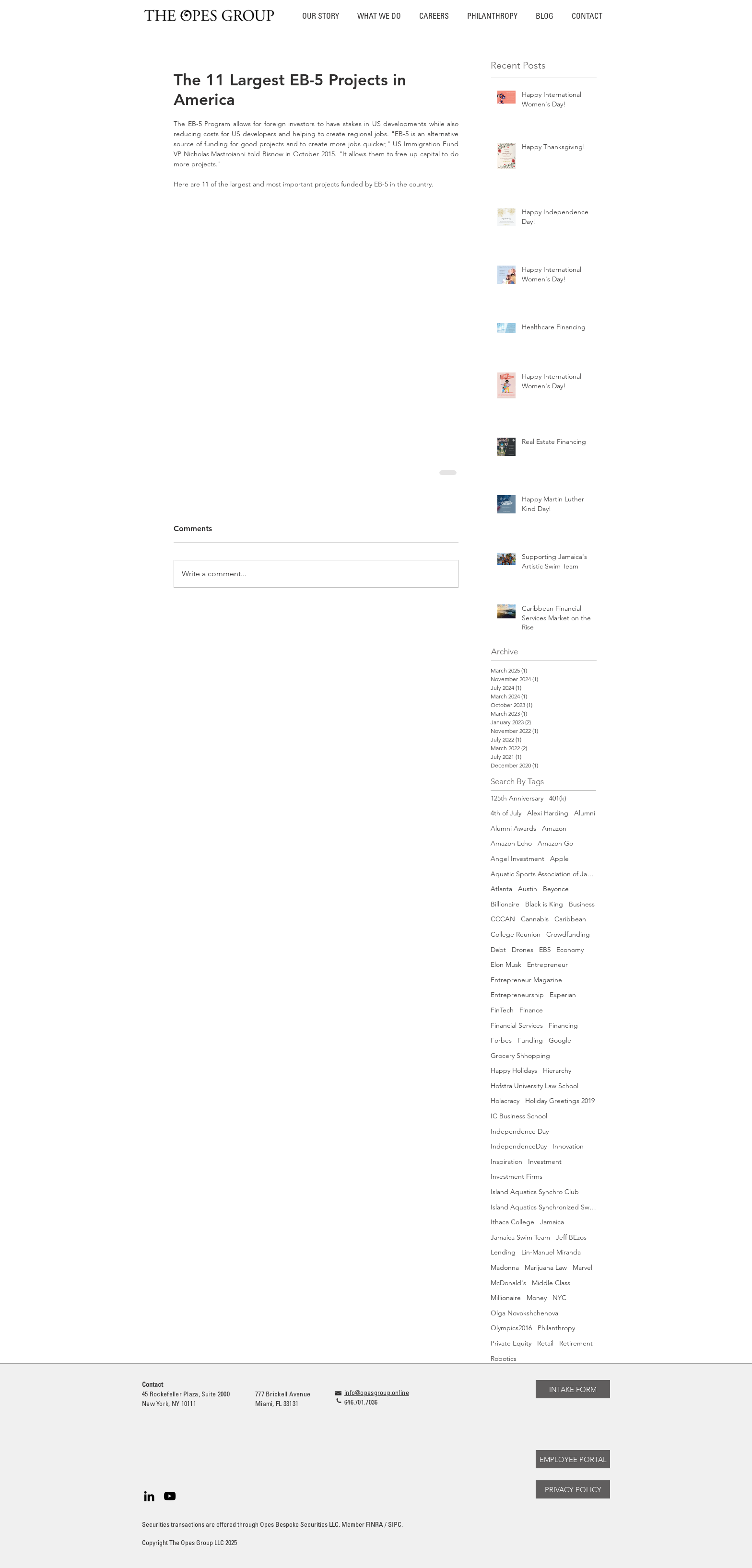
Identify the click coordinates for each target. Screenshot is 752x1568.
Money (537, 1297)
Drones (522, 949)
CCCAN (503, 919)
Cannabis (535, 919)
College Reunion (515, 934)
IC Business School (519, 1116)
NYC (559, 1297)
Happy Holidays (514, 1070)
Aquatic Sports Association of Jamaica (543, 874)
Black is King (544, 904)
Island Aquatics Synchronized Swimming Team (543, 1207)
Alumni (584, 813)
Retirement (576, 1343)
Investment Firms (516, 1176)
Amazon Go (555, 843)
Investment (545, 1161)
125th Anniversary (517, 798)
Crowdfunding (568, 934)
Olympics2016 (511, 1328)
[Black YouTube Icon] (170, 1496)
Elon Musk (506, 964)
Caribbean (570, 919)
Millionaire (506, 1297)
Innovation (568, 1146)
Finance (531, 1010)
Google (560, 1040)
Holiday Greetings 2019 (560, 1100)
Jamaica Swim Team (520, 1237)
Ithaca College (512, 1222)
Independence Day (520, 1131)
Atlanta (501, 888)
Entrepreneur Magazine (526, 980)
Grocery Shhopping (520, 1055)
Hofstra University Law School (534, 1085)
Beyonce (556, 888)
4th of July (506, 813)
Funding (530, 1040)
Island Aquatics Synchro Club (535, 1191)
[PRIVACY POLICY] (573, 1489)
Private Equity (511, 1343)
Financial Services (517, 1025)
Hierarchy (557, 1070)
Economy (570, 949)
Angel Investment (517, 858)
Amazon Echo (511, 843)
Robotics (504, 1358)
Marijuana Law (546, 1267)
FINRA (374, 1525)
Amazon (554, 828)
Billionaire (505, 904)
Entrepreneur (547, 964)
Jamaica (552, 1222)
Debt (498, 949)
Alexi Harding (547, 813)
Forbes (501, 1040)
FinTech (502, 1010)
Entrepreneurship (517, 994)
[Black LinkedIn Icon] (149, 1496)
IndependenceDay (519, 1146)
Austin (527, 888)
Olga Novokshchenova (524, 1313)
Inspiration (506, 1161)
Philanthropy (556, 1328)
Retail (545, 1343)
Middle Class (551, 1282)
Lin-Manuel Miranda (551, 1252)
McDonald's (508, 1282)
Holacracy (505, 1100)
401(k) (557, 798)
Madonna (505, 1267)
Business (582, 904)
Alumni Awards (513, 828)
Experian (563, 994)
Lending (503, 1252)
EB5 (545, 949)
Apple (559, 858)
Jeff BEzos (571, 1237)
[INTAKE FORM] (573, 1389)
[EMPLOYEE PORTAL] (573, 1459)
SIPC (394, 1525)
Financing (563, 1025)
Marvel (582, 1267)
